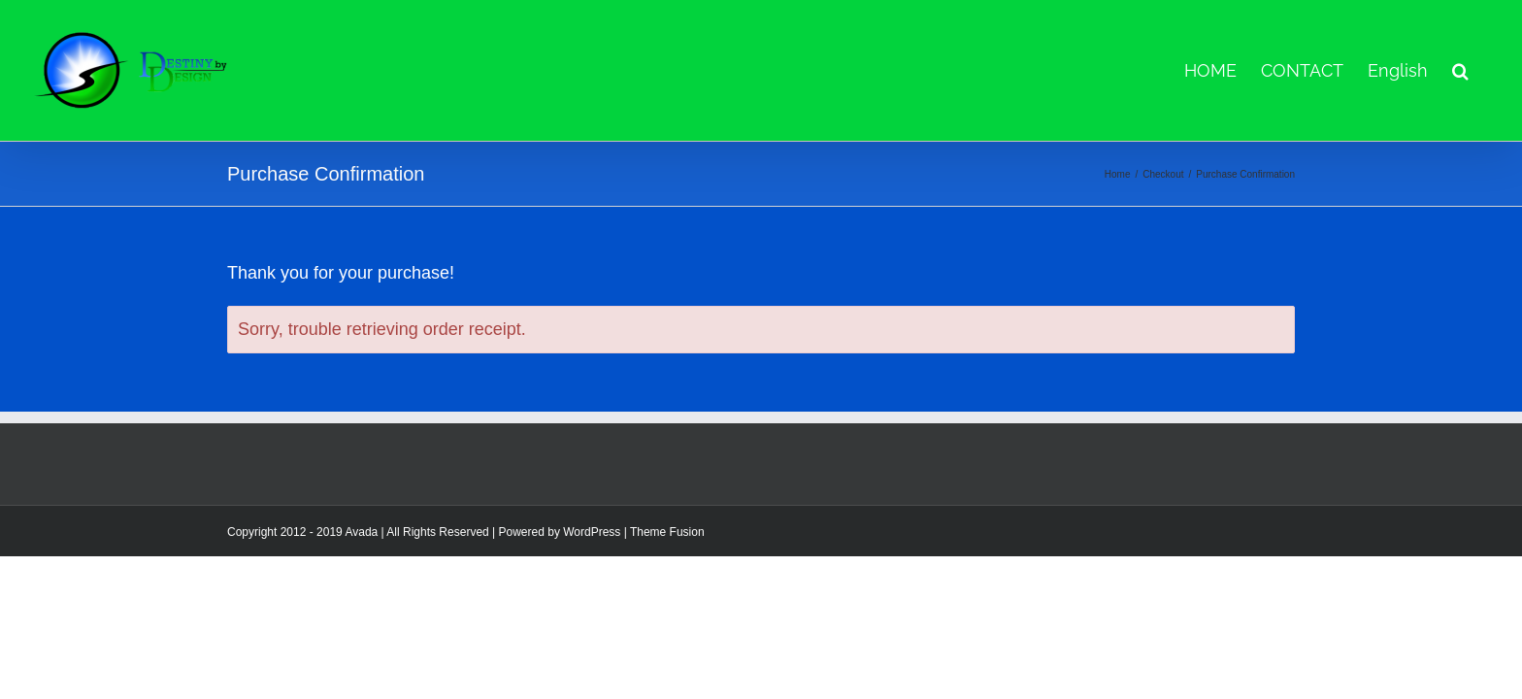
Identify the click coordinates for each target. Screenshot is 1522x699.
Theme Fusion (667, 532)
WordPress (591, 532)
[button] (1484, 70)
